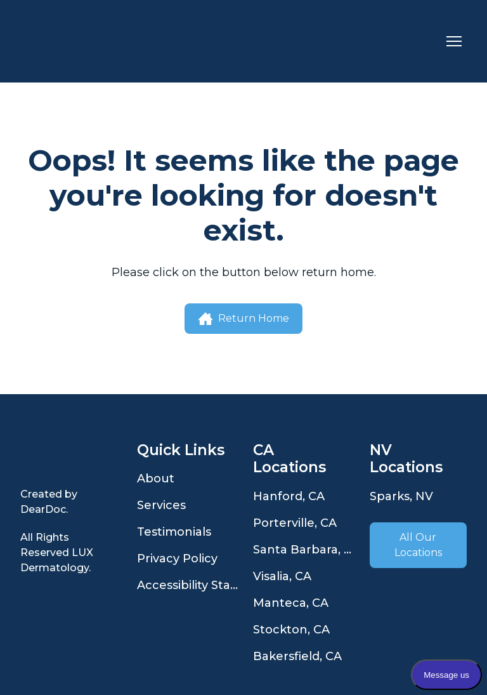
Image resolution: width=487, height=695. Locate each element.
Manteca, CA (290, 603)
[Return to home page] (75, 41)
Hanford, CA (289, 496)
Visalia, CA (282, 576)
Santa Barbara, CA (305, 550)
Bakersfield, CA (297, 656)
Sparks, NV (401, 496)
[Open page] (69, 458)
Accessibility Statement (189, 585)
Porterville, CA (295, 523)
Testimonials (174, 532)
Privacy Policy (177, 559)
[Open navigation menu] (454, 41)
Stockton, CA (291, 630)
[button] (243, 318)
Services (161, 505)
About (155, 479)
